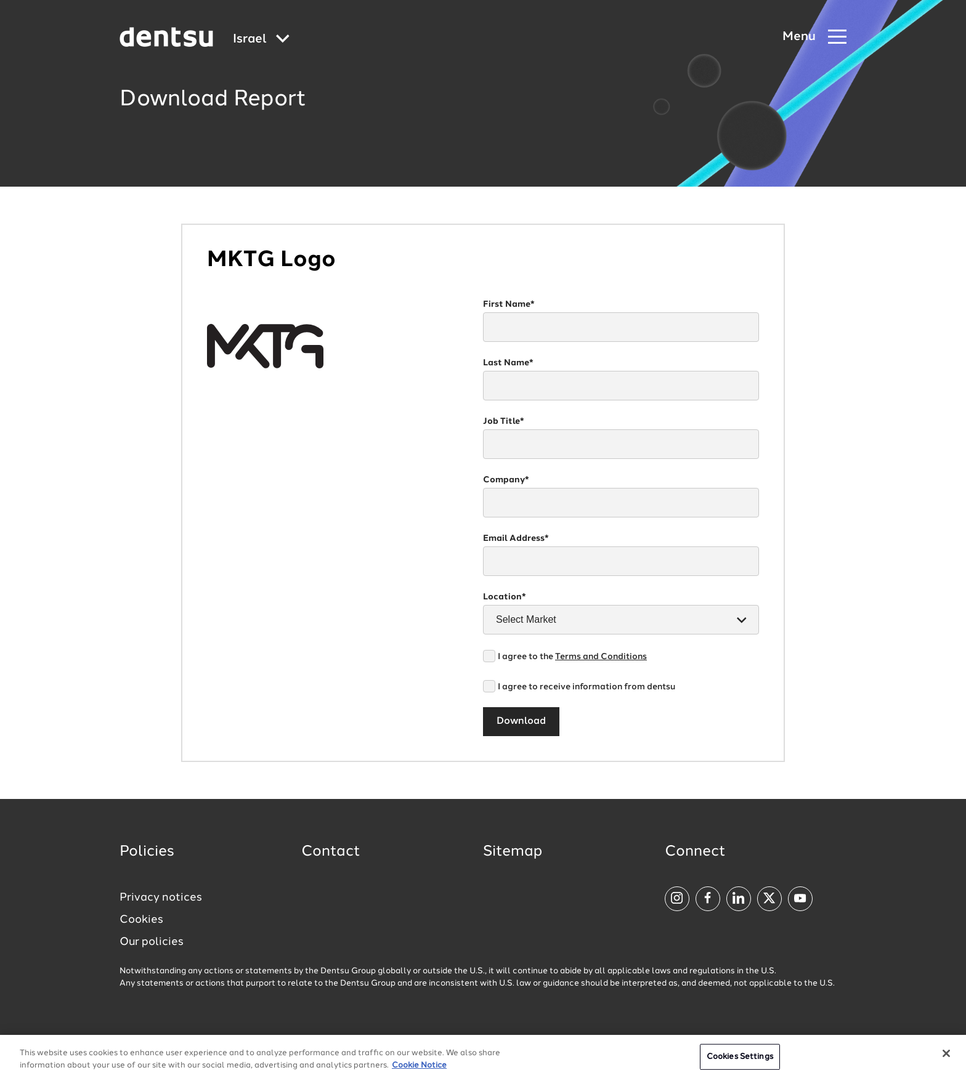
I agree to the (572, 656)
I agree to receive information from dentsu (586, 687)
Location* (504, 597)
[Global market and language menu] (261, 40)
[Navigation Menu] (814, 37)
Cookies (141, 919)
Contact (330, 852)
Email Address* (516, 538)
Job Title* (503, 421)
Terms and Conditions (601, 656)
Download (521, 721)
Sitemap (512, 852)
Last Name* (508, 363)
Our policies (152, 941)
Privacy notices (161, 897)
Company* (506, 480)
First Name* (509, 304)
